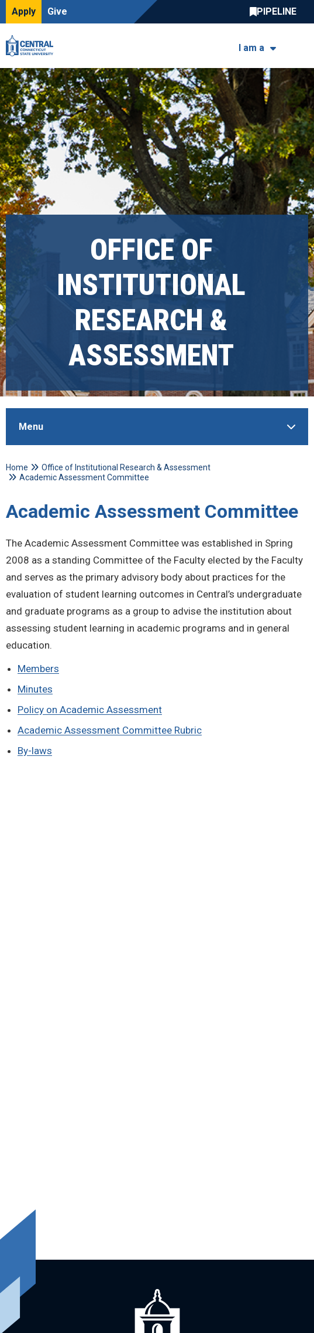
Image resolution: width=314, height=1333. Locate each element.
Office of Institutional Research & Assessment (126, 467)
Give (57, 11)
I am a (251, 47)
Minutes (35, 689)
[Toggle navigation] (301, 46)
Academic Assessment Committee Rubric (110, 730)
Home (17, 467)
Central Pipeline (276, 11)
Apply (24, 11)
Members (38, 668)
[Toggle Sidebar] (157, 426)
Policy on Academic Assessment (90, 709)
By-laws (35, 751)
